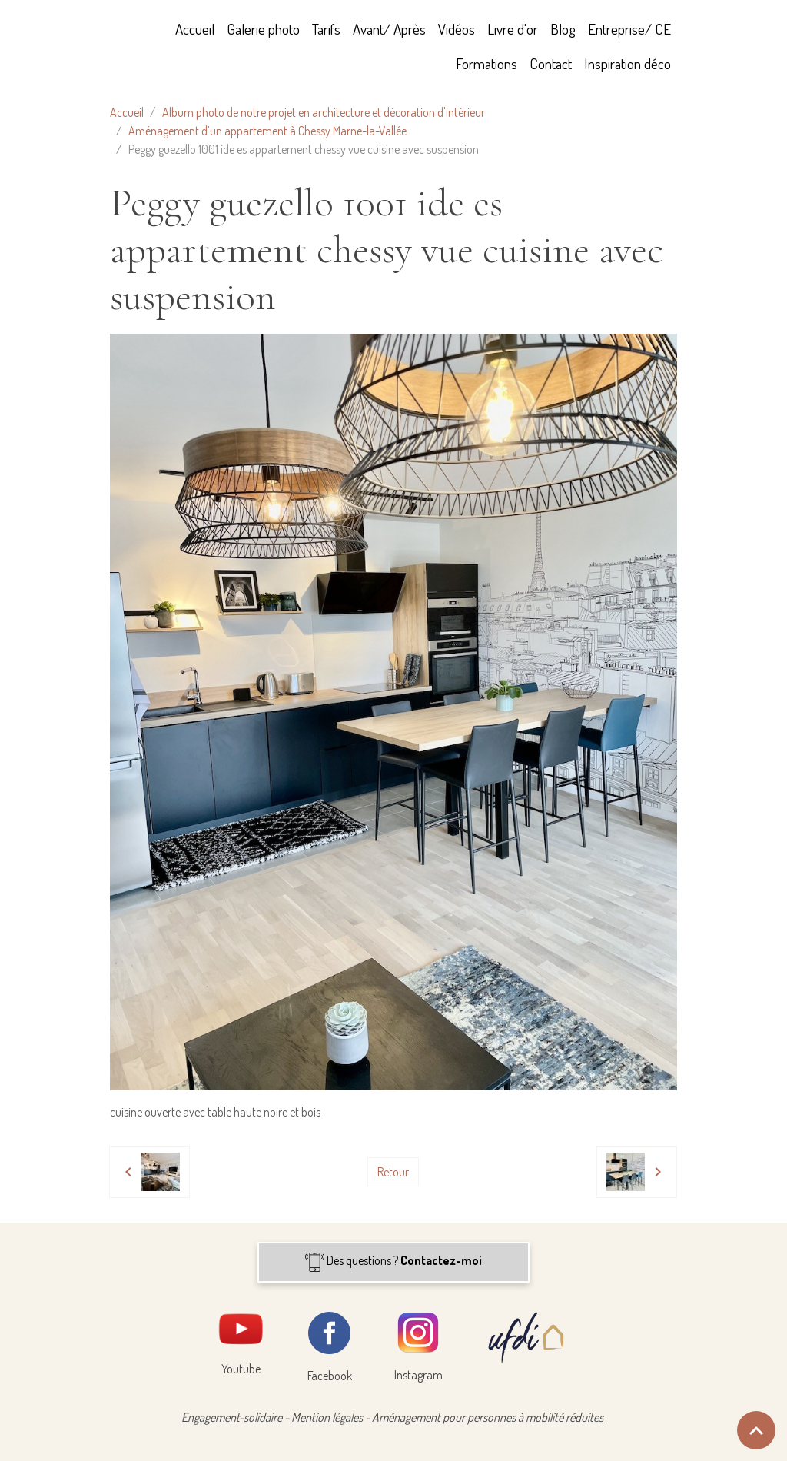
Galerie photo (263, 28)
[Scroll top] (756, 1430)
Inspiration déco (627, 63)
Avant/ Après (389, 28)
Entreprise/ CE (629, 28)
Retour (393, 1172)
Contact (551, 63)
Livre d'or (512, 28)
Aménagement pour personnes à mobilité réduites (487, 1417)
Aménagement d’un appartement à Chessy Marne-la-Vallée (267, 130)
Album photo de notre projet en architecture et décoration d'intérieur (323, 112)
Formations (486, 63)
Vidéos (456, 28)
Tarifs (326, 28)
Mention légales (327, 1417)
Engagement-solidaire (231, 1417)
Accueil (194, 28)
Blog (563, 28)
